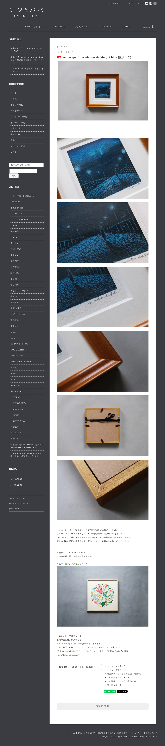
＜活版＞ (15, 427)
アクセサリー (17, 111)
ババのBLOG (17, 485)
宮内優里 (15, 320)
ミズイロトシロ (18, 314)
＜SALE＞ (15, 438)
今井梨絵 (15, 267)
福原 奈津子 (16, 308)
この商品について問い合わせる (121, 681)
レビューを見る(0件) (116, 666)
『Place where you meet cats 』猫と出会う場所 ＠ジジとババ (26, 454)
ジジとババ (35, 27)
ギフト (14, 152)
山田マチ (15, 326)
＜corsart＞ (16, 415)
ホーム (60, 47)
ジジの (82, 27)
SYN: (13, 379)
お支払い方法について (18, 498)
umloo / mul (16, 391)
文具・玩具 (16, 128)
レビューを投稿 (114, 670)
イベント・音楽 (18, 146)
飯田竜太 (15, 255)
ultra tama (15, 385)
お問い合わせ (14, 509)
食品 (13, 140)
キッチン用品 (17, 105)
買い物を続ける (114, 685)
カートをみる (112, 3)
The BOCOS (17, 213)
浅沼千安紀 (16, 249)
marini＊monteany (19, 344)
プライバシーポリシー (133, 733)
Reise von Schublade (21, 362)
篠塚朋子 (15, 231)
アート (68, 47)
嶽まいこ (69, 52)
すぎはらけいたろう (20, 291)
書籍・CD (15, 134)
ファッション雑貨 (19, 117)
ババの (105, 27)
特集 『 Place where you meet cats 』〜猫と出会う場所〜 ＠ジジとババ (27, 60)
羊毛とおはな (17, 208)
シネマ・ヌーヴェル (20, 219)
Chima (14, 237)
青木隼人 (15, 243)
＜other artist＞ (18, 409)
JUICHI (14, 225)
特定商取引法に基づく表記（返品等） (124, 674)
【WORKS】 (17, 397)
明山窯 (14, 367)
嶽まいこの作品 (72, 564)
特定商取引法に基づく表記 (109, 733)
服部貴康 (15, 302)
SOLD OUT (102, 706)
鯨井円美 (15, 273)
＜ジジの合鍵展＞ (19, 403)
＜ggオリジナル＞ (19, 421)
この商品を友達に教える (118, 677)
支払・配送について (86, 733)
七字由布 (15, 285)
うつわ (14, 99)
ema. (13, 338)
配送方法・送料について (18, 503)
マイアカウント (132, 3)
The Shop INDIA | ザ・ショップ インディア (27, 70)
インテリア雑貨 (18, 123)
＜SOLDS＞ (16, 433)
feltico (14, 332)
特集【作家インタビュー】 (23, 196)
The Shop (15, 202)
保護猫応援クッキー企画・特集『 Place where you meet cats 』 (27, 446)
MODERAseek (17, 350)
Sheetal (14, 373)
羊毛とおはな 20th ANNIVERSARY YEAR (26, 49)
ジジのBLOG (17, 479)
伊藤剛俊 (15, 261)
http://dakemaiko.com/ (68, 655)
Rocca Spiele (17, 356)
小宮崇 (14, 279)
